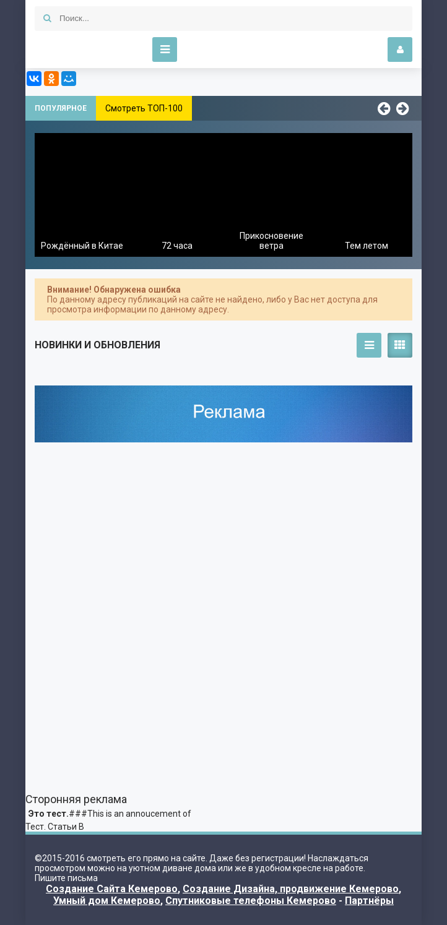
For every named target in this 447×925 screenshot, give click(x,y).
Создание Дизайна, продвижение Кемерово (291, 889)
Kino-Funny (84, 49)
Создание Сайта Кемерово (112, 889)
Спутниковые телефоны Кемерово (250, 900)
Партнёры (369, 900)
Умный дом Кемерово (106, 900)
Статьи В (66, 827)
